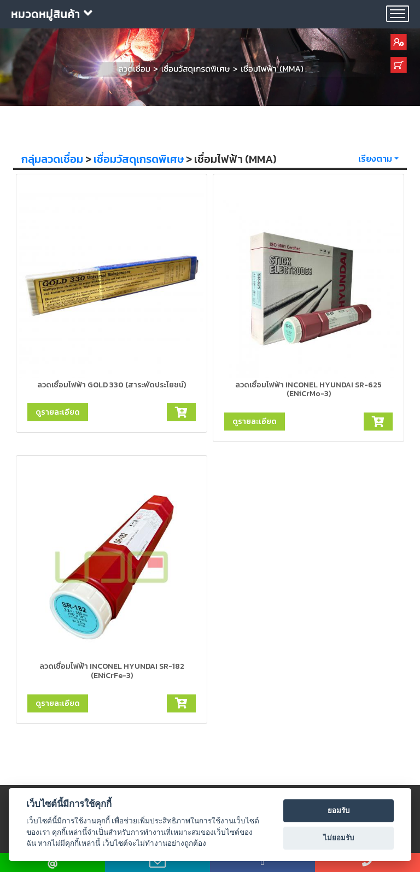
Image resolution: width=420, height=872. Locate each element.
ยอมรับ (338, 810)
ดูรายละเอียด (58, 412)
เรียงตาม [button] (375, 158)
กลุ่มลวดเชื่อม (52, 159)
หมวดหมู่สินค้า (52, 14)
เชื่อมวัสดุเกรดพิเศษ (139, 159)
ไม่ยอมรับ (338, 838)
